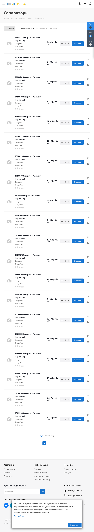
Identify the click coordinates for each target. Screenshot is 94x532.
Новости (7, 472)
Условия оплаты (41, 472)
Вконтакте (6, 505)
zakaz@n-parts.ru (75, 495)
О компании (9, 469)
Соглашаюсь (74, 525)
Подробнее (19, 516)
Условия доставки (42, 476)
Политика (8, 476)
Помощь (37, 469)
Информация (41, 465)
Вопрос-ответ (70, 469)
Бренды (67, 472)
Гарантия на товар (42, 479)
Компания (9, 465)
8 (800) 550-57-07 (75, 490)
